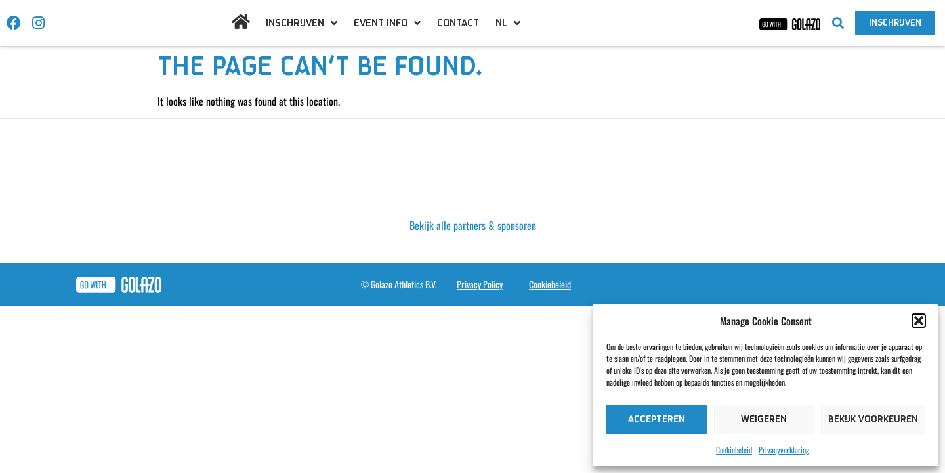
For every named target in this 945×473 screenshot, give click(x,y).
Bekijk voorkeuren (873, 419)
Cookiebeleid (734, 449)
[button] (918, 320)
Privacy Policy (480, 284)
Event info (387, 23)
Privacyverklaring (784, 449)
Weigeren (764, 419)
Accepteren (656, 419)
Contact (458, 23)
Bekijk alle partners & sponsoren (473, 225)
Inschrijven (301, 23)
